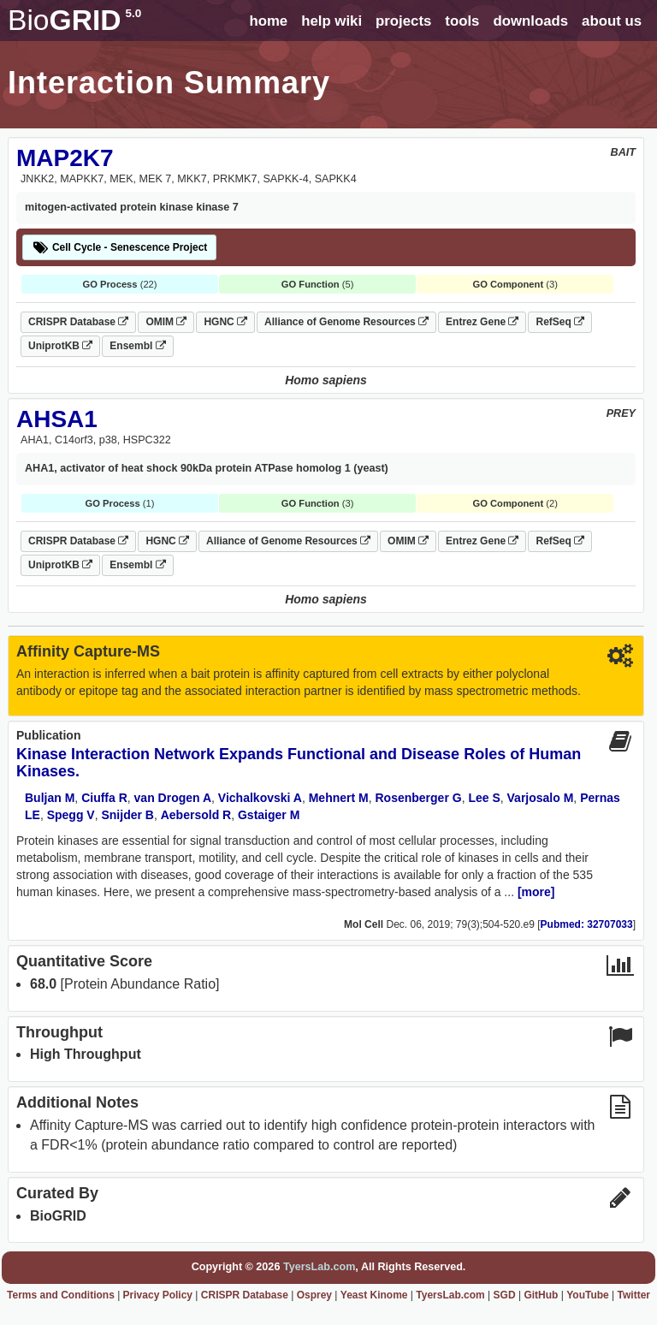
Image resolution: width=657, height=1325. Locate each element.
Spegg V (71, 815)
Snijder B (127, 815)
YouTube (587, 1295)
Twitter (634, 1295)
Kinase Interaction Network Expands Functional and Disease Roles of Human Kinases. (298, 763)
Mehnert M (339, 798)
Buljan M (49, 798)
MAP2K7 (65, 158)
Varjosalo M (540, 798)
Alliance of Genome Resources (346, 322)
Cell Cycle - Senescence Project (119, 247)
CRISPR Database (78, 322)
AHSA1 (57, 419)
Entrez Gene (482, 322)
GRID (74, 20)
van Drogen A (173, 798)
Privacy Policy (157, 1295)
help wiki (331, 21)
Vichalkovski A (260, 798)
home (268, 21)
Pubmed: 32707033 (587, 924)
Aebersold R (196, 815)
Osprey (314, 1295)
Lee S (484, 798)
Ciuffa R (104, 798)
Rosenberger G (418, 798)
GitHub (541, 1295)
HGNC (225, 322)
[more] (536, 892)
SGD (505, 1295)
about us (612, 21)
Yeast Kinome (374, 1295)
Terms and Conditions (61, 1295)
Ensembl (137, 346)
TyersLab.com (319, 1267)
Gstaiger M (268, 815)
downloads (530, 21)
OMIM (165, 322)
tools (462, 21)
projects (403, 21)
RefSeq (560, 322)
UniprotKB (60, 346)
